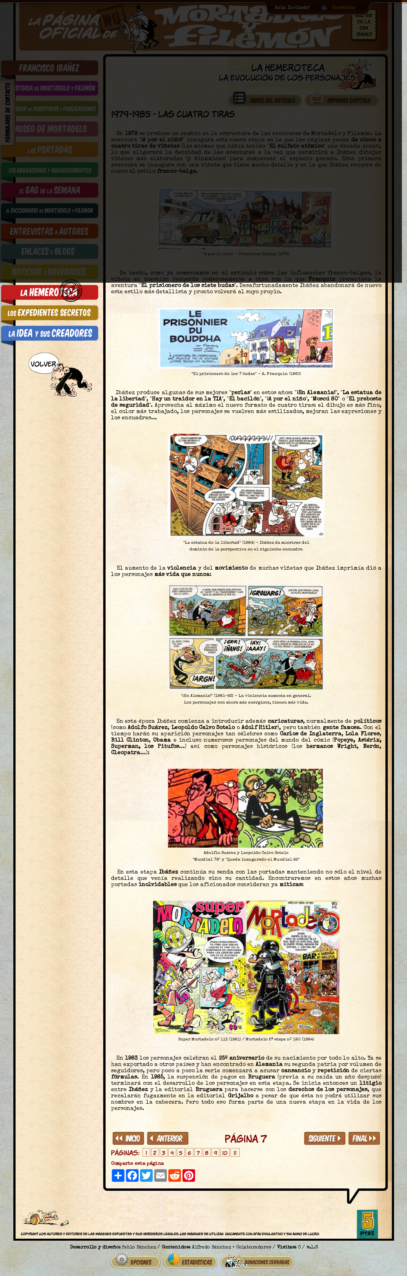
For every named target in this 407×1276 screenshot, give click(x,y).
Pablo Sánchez (139, 1244)
